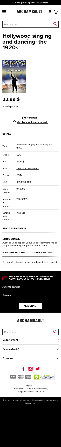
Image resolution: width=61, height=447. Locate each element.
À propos (7, 358)
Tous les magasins (40, 252)
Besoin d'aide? (10, 349)
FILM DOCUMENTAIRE (27, 168)
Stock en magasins (14, 228)
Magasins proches (13, 252)
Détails (6, 134)
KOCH (19, 155)
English (29, 385)
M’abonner (30, 306)
